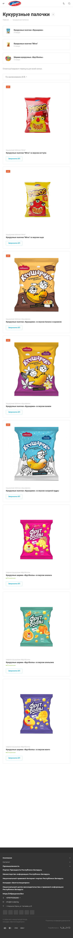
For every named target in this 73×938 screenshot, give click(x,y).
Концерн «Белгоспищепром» (16, 883)
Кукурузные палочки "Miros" (26, 44)
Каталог (6, 862)
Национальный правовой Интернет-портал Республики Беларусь (33, 878)
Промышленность (11, 866)
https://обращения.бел (13, 894)
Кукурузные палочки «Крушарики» (28, 30)
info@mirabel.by (12, 902)
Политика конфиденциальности (58, 920)
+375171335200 (12, 898)
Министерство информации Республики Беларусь (26, 874)
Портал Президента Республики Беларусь (22, 870)
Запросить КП (14, 159)
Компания (7, 858)
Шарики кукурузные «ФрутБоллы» (28, 57)
